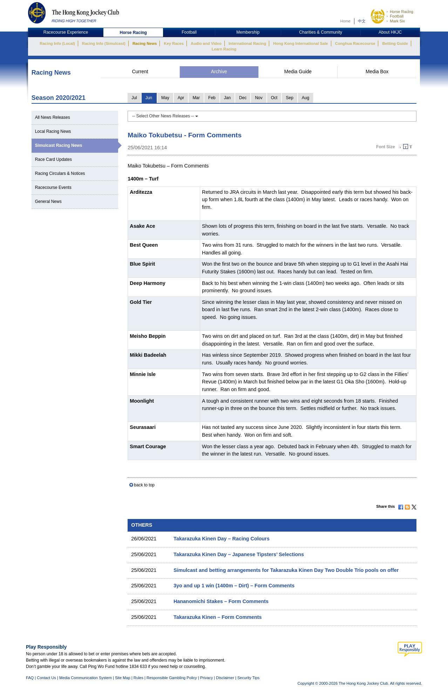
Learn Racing (224, 49)
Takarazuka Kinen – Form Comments (218, 617)
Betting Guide (395, 43)
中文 (362, 21)
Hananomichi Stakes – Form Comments (221, 601)
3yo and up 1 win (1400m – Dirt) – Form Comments (234, 585)
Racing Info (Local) (57, 43)
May (165, 97)
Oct (274, 97)
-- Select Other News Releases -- (165, 116)
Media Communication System (85, 678)
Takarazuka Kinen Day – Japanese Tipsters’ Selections (239, 554)
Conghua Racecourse (355, 43)
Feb (212, 97)
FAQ (30, 678)
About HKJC (390, 32)
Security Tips (248, 678)
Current (140, 71)
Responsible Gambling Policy (172, 678)
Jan (227, 97)
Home (345, 21)
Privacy (206, 678)
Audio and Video (206, 43)
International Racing (247, 43)
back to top (144, 485)
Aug (305, 97)
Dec (242, 97)
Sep (289, 97)
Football (396, 16)
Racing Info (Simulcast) (103, 43)
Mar (196, 97)
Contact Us (46, 678)
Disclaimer (225, 678)
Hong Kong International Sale (300, 43)
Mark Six (397, 21)
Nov (258, 97)
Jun (148, 97)
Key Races (174, 43)
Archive (219, 71)
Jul (134, 97)
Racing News (145, 43)
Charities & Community (320, 32)
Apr (181, 97)
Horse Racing (401, 11)
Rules (139, 678)
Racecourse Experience (65, 32)
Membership (247, 32)
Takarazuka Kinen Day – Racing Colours (222, 538)
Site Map (122, 678)
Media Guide (298, 71)
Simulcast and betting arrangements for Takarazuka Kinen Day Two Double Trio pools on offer (286, 570)
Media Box (377, 71)
